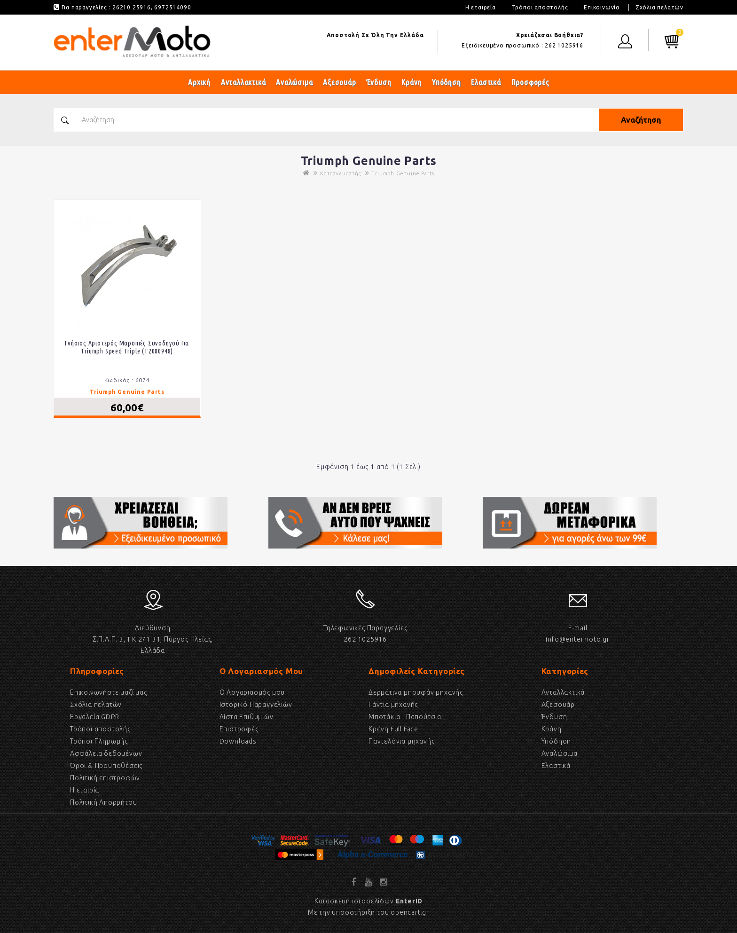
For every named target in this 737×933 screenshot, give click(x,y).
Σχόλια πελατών (659, 7)
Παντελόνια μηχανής (401, 741)
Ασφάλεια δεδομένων (106, 753)
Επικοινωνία (601, 7)
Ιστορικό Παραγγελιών (256, 704)
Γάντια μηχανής (393, 704)
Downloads (238, 741)
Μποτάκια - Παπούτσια (404, 717)
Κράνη (411, 82)
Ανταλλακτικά (243, 82)
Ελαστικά (486, 82)
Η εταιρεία (480, 7)
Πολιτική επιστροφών (105, 778)
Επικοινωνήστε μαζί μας (108, 692)
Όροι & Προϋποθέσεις (106, 765)
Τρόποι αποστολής (540, 7)
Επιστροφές (239, 729)
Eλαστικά (556, 765)
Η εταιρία (84, 790)
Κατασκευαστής (340, 173)
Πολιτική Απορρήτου (103, 802)
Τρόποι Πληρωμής (99, 741)
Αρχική (199, 82)
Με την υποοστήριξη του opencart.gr (368, 912)
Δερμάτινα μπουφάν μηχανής (415, 692)
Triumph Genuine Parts (402, 173)
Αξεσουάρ (339, 82)
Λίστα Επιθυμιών (247, 717)
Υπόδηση (446, 82)
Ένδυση (379, 82)
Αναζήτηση (641, 120)
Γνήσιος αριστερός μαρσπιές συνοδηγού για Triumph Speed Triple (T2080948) (127, 347)
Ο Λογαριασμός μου (252, 692)
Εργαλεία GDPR (94, 717)
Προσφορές (530, 82)
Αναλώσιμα (294, 82)
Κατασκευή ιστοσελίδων (368, 901)
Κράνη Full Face (393, 729)
